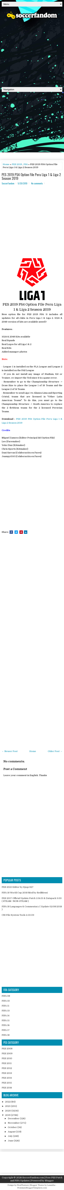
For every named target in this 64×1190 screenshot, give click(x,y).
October (12, 1127)
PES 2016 (7, 1087)
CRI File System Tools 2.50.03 (18, 915)
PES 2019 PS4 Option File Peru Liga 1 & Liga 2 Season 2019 (31, 176)
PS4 (26, 164)
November (14, 1123)
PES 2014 (7, 1078)
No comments (37, 183)
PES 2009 (7, 1053)
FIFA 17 (6, 1030)
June (11, 1140)
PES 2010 (7, 1058)
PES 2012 (7, 1068)
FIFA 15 (6, 1020)
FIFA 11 (5, 1005)
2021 (8, 1106)
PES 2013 (7, 1073)
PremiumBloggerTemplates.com (32, 1188)
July (10, 1136)
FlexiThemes (22, 1185)
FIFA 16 (6, 1025)
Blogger (49, 1180)
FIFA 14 (5, 1015)
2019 (8, 1115)
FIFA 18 (6, 1035)
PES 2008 (7, 1048)
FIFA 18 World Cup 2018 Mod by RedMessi (25, 892)
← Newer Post (10, 751)
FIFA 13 (6, 1010)
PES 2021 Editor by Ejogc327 (17, 887)
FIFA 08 (6, 996)
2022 (8, 1101)
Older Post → (55, 751)
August (12, 1131)
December (14, 1118)
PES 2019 (17, 164)
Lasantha (51, 1185)
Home (6, 164)
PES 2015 (7, 1082)
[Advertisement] (32, 52)
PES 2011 (7, 1063)
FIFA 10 (6, 1001)
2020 (8, 1110)
